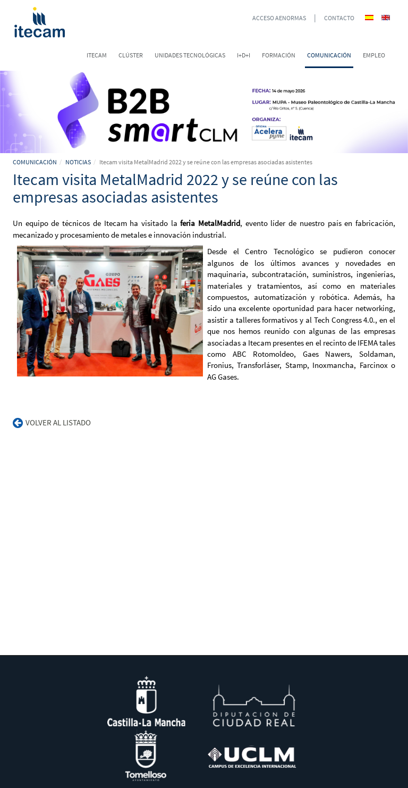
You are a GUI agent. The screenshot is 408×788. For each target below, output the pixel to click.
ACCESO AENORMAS (279, 18)
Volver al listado (52, 422)
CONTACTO (339, 18)
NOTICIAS (78, 162)
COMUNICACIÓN (35, 162)
